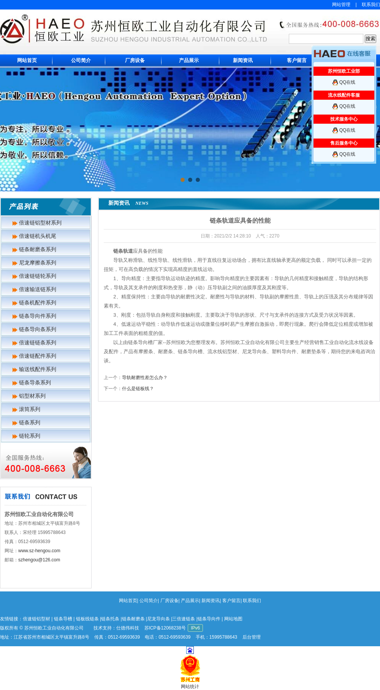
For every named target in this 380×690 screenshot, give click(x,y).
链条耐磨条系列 (37, 249)
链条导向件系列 (37, 316)
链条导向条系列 (37, 329)
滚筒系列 (29, 409)
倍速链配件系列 (37, 356)
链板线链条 (87, 618)
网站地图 (233, 618)
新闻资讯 (243, 60)
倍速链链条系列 (37, 342)
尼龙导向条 (158, 618)
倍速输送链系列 (37, 289)
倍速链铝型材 (36, 618)
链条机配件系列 (37, 303)
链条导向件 (209, 618)
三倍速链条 (183, 618)
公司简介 (81, 60)
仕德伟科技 (127, 628)
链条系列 (29, 422)
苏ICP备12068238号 (165, 628)
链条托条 (110, 618)
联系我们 (371, 4)
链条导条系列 (35, 382)
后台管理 (251, 637)
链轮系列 (29, 436)
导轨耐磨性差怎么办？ (145, 377)
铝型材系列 (32, 396)
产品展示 (189, 60)
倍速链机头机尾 (37, 236)
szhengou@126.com (39, 560)
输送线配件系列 (37, 369)
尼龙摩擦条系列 (37, 263)
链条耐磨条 (133, 618)
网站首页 (27, 60)
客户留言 (297, 60)
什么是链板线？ (138, 388)
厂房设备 (135, 60)
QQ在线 (347, 82)
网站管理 (341, 4)
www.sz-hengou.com (39, 550)
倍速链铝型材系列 (40, 223)
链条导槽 (63, 618)
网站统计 (190, 686)
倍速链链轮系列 (37, 276)
